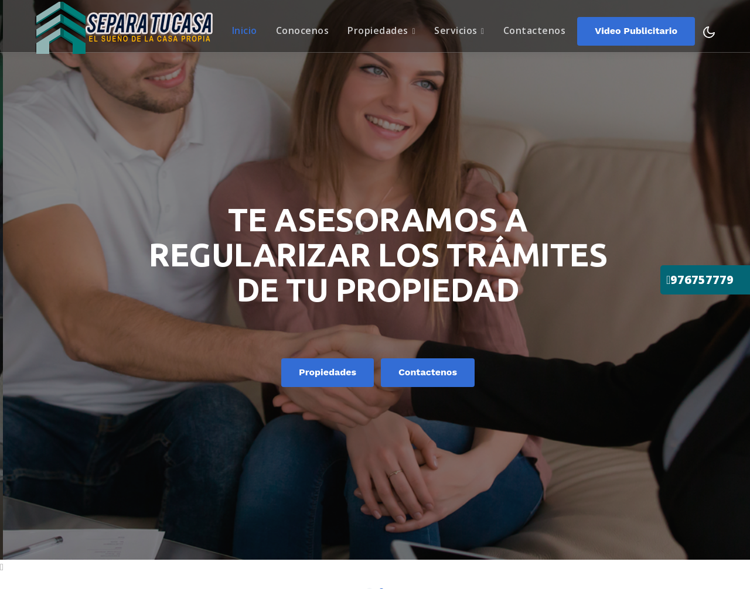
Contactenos (534, 28)
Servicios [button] (459, 28)
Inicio (248, 28)
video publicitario (636, 29)
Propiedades (364, 372)
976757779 (700, 279)
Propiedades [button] (381, 28)
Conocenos (302, 28)
